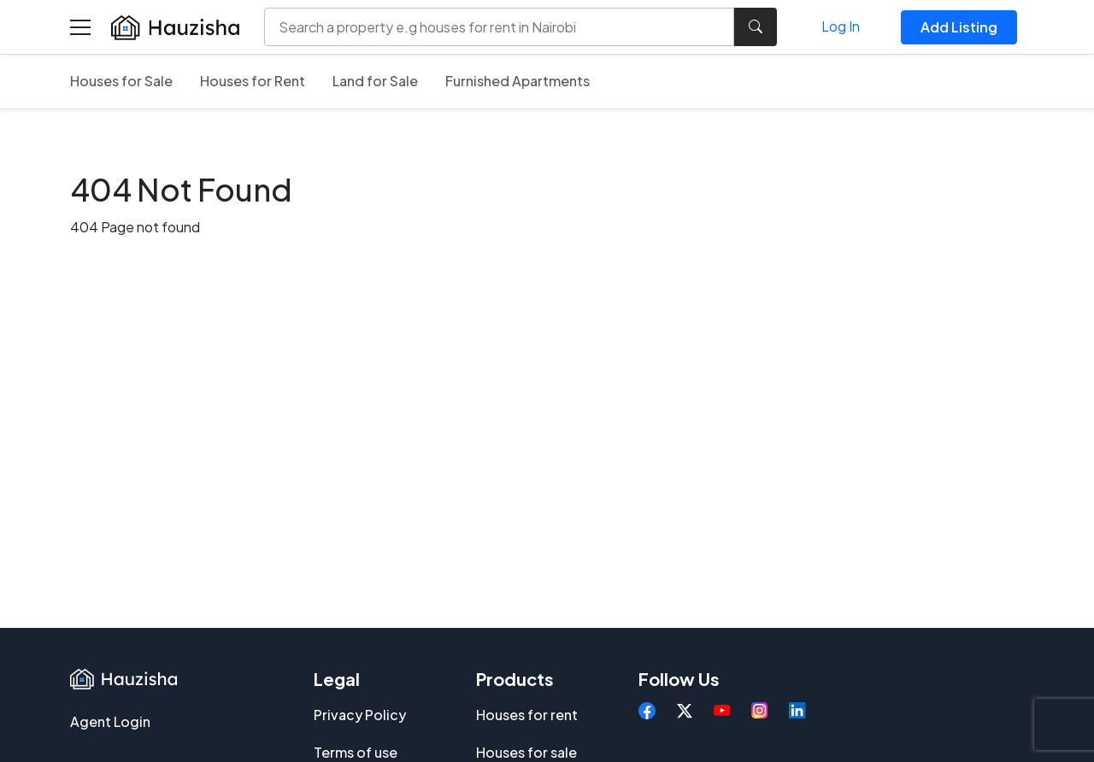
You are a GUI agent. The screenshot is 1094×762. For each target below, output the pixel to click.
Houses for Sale (121, 81)
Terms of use (355, 752)
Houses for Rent (252, 81)
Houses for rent (527, 715)
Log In (840, 26)
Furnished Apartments (517, 81)
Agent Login (110, 721)
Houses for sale (526, 752)
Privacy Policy (360, 715)
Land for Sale (375, 81)
